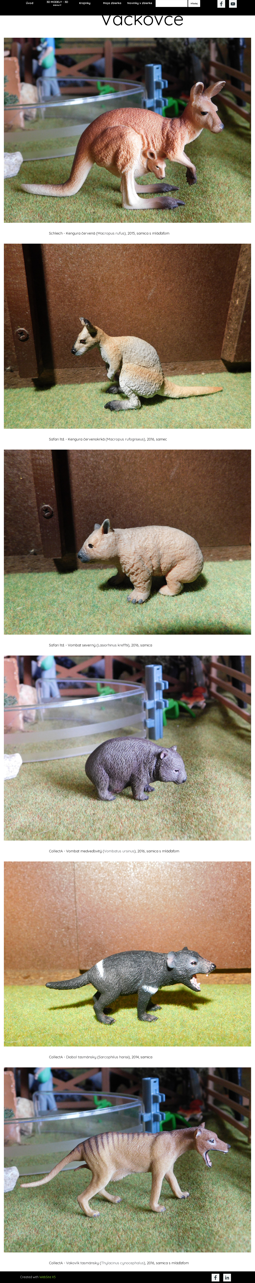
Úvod (29, 3)
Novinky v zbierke (139, 3)
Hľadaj (194, 3)
